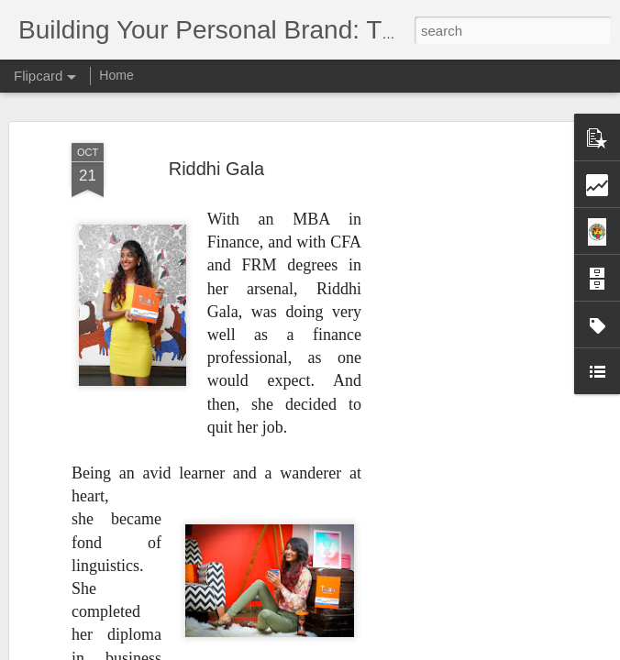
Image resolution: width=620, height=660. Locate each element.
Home (116, 75)
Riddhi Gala (217, 169)
